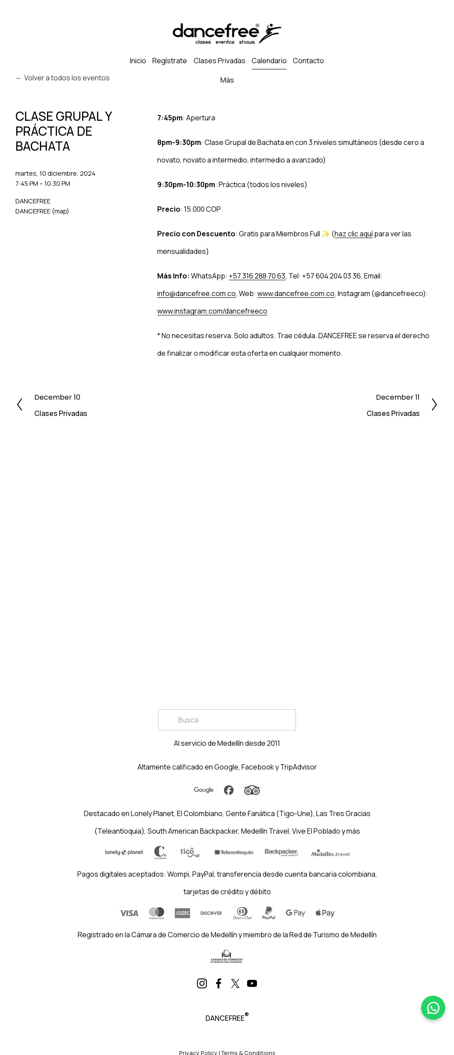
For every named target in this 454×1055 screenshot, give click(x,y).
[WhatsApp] (433, 1008)
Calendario (269, 60)
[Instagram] (202, 983)
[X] (235, 983)
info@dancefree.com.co (196, 293)
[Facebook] (218, 983)
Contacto (308, 60)
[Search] (227, 719)
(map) (60, 211)
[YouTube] (252, 983)
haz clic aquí (354, 233)
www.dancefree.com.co (296, 293)
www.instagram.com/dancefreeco (212, 311)
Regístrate (169, 60)
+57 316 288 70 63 (257, 276)
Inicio (138, 60)
